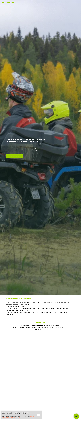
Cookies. (20, 417)
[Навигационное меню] (78, 2)
